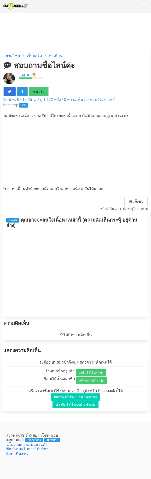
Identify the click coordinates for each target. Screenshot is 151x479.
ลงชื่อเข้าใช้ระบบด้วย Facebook (75, 397)
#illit (23, 105)
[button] (144, 6)
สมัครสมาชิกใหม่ (91, 380)
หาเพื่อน (56, 56)
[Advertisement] (75, 152)
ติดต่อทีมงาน (17, 454)
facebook (34, 440)
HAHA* (25, 75)
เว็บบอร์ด (34, 56)
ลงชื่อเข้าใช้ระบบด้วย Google (75, 404)
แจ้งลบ (136, 201)
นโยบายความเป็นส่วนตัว (26, 444)
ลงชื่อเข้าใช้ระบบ (91, 373)
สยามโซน (11, 56)
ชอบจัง (39, 91)
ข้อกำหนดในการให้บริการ (28, 449)
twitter (52, 440)
